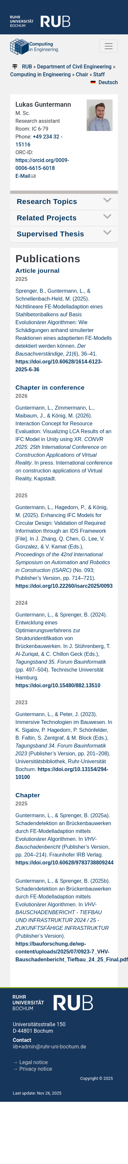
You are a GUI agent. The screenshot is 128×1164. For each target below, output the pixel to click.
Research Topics (47, 201)
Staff (99, 74)
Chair (82, 74)
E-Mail (22, 176)
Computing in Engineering (40, 74)
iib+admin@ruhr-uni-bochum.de (49, 1047)
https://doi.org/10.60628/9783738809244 (64, 862)
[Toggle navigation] (108, 46)
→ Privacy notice (32, 1069)
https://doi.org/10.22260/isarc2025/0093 (64, 586)
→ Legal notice (30, 1062)
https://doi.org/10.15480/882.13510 (57, 685)
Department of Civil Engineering (74, 67)
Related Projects (47, 218)
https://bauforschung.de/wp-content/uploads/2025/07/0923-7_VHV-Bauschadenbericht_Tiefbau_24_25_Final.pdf (71, 951)
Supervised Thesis (50, 234)
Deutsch (108, 82)
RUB (27, 67)
